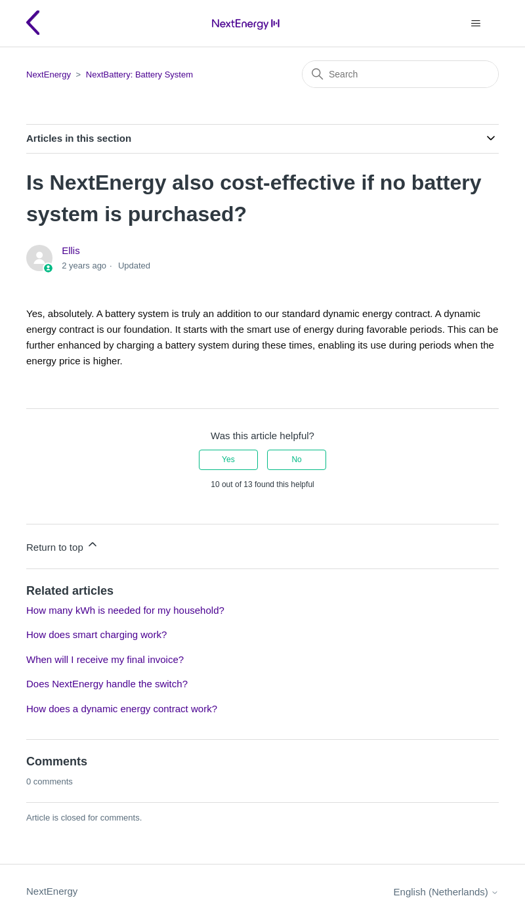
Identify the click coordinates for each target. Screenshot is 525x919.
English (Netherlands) (446, 891)
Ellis (71, 250)
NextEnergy (48, 74)
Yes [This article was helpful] (228, 459)
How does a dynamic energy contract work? (121, 708)
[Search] (400, 74)
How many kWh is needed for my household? (125, 610)
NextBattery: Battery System (139, 74)
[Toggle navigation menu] (475, 23)
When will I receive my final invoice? (105, 659)
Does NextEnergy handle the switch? (107, 683)
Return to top (62, 545)
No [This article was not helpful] (296, 459)
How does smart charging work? (96, 634)
